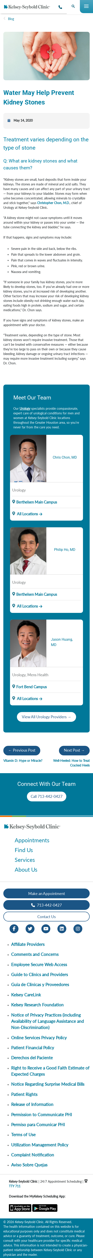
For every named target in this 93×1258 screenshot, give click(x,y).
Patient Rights (24, 1094)
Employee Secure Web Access (39, 964)
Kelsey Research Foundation (37, 1004)
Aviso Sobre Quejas (29, 1164)
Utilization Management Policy (39, 1144)
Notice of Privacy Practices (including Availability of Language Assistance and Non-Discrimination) (47, 1021)
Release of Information (32, 1104)
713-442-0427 (46, 905)
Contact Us (46, 916)
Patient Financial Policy (32, 1047)
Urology (25, 408)
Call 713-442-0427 (47, 796)
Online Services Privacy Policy (39, 1037)
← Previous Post (21, 750)
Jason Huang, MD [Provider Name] (62, 642)
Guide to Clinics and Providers (39, 974)
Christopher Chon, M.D (53, 203)
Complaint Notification (32, 1154)
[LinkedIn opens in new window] (61, 928)
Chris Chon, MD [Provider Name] (65, 457)
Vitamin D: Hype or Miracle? (22, 760)
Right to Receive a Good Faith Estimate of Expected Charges (50, 1071)
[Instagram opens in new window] (77, 928)
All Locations (25, 514)
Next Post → (74, 750)
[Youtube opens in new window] (45, 928)
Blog (11, 19)
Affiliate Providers (27, 944)
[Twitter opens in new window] (30, 928)
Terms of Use (23, 1134)
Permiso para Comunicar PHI (38, 1124)
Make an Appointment (46, 893)
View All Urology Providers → (46, 716)
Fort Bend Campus (31, 686)
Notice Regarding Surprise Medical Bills (47, 1084)
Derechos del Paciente (32, 1057)
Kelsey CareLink (26, 994)
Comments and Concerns (35, 954)
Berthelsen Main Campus (36, 502)
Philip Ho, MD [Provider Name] (64, 550)
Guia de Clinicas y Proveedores (40, 984)
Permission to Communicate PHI (41, 1114)
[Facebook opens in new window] (14, 928)
